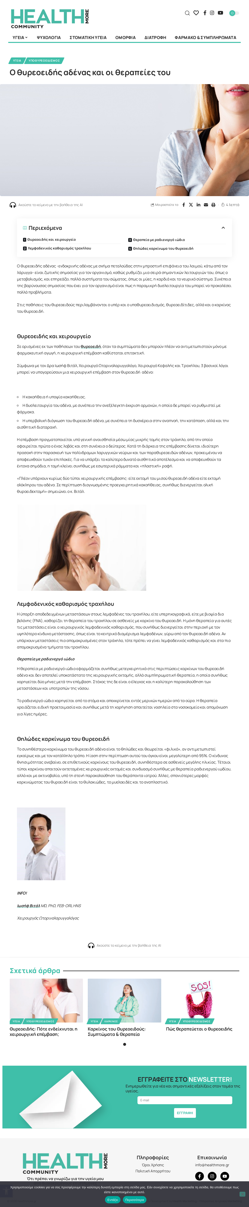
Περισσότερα (134, 1200)
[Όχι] (242, 1194)
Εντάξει (112, 1200)
